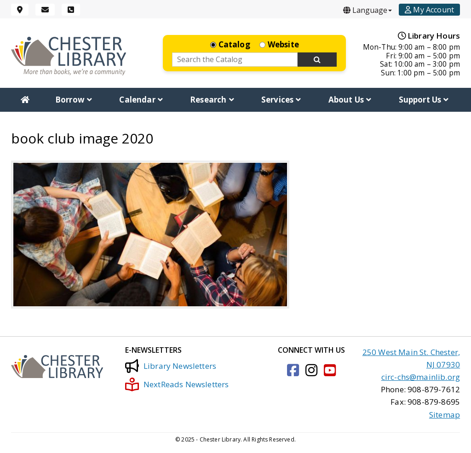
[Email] (45, 10)
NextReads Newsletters (177, 384)
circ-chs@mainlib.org (420, 377)
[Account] (429, 10)
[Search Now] (317, 59)
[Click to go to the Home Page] (68, 56)
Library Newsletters (170, 366)
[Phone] (71, 10)
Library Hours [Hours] (429, 35)
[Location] (20, 10)
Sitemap (444, 414)
